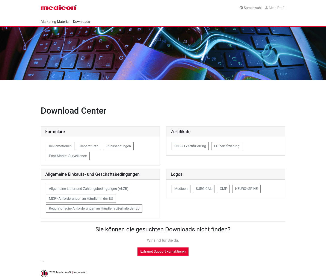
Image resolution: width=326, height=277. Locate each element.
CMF (223, 189)
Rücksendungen (119, 146)
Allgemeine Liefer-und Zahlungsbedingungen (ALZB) (88, 189)
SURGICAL (204, 189)
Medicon (181, 189)
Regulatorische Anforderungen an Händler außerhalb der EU (94, 208)
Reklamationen (60, 146)
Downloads (81, 22)
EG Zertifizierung (226, 146)
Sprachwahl (251, 8)
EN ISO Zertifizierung (190, 146)
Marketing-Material (55, 22)
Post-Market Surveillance (68, 156)
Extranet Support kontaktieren (163, 251)
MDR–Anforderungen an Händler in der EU (81, 199)
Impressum (80, 272)
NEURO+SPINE (246, 189)
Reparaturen (89, 146)
